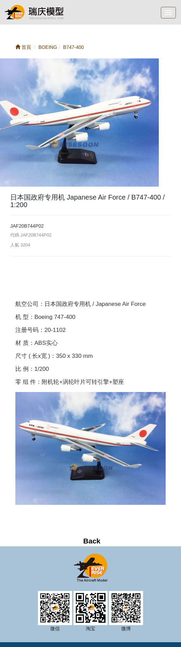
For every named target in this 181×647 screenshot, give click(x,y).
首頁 (23, 47)
